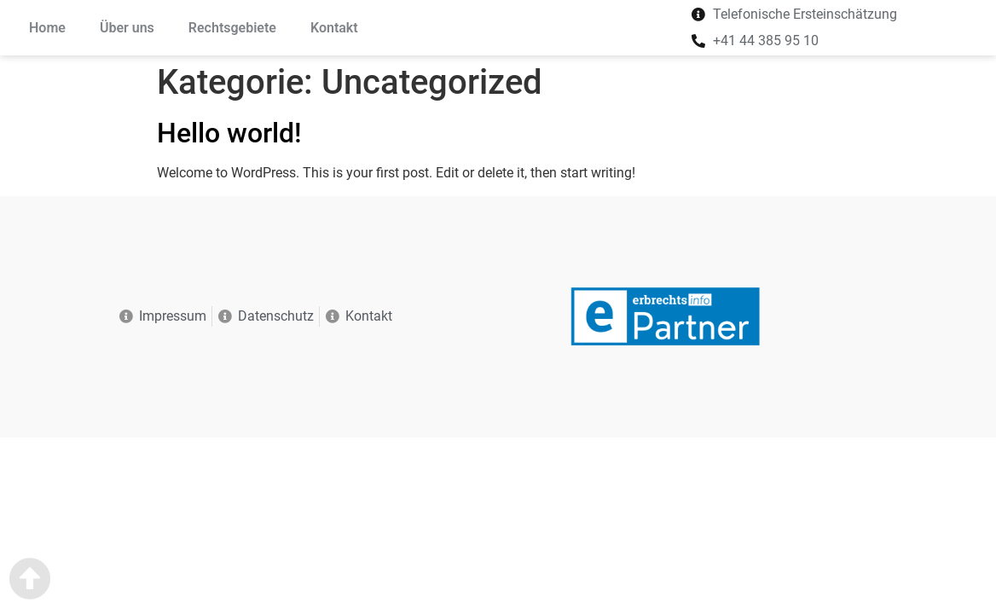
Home (47, 28)
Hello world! (229, 133)
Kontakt (334, 28)
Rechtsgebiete (232, 28)
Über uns (127, 28)
